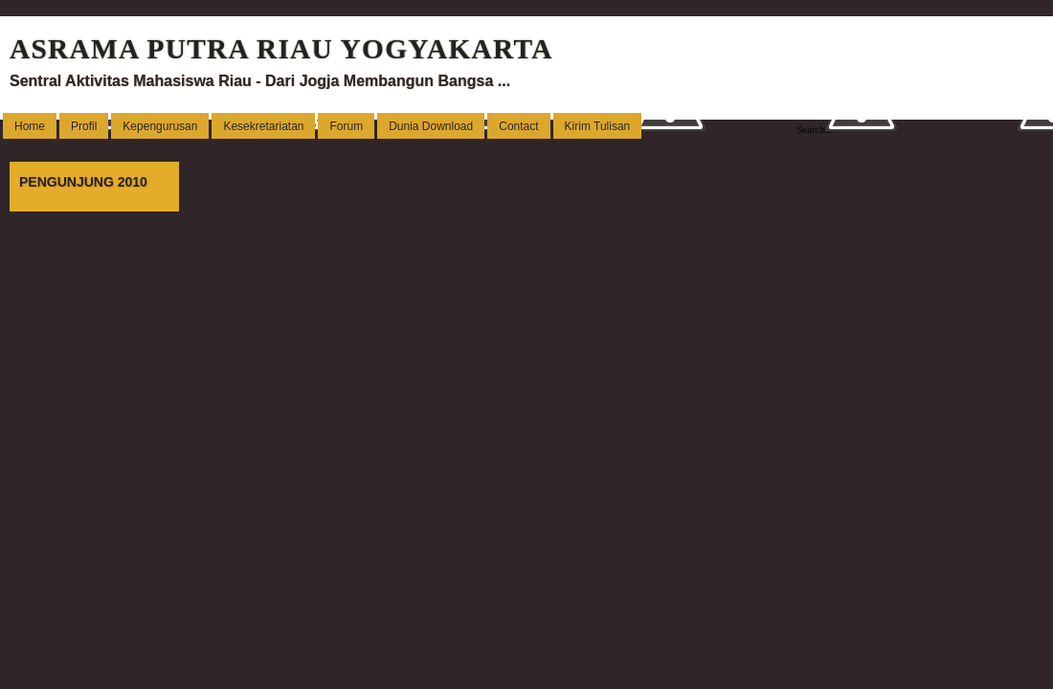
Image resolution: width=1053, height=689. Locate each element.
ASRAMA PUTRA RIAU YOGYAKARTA (281, 48)
